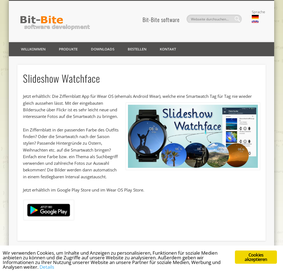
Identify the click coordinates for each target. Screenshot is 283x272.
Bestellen (137, 49)
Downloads (102, 49)
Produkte (68, 49)
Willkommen (33, 49)
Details (47, 267)
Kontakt (168, 49)
